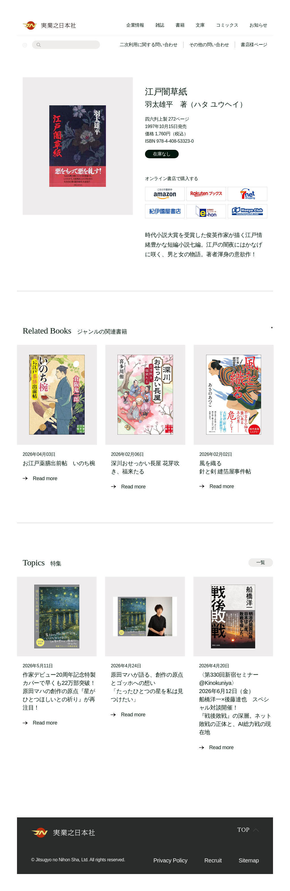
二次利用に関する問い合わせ (149, 44)
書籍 (180, 25)
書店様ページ (254, 44)
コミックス (227, 25)
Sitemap (249, 860)
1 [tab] (272, 327)
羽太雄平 (159, 104)
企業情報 (135, 25)
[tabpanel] (57, 414)
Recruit (213, 860)
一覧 (260, 562)
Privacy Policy (170, 860)
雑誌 (159, 25)
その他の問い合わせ (209, 44)
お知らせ (258, 25)
